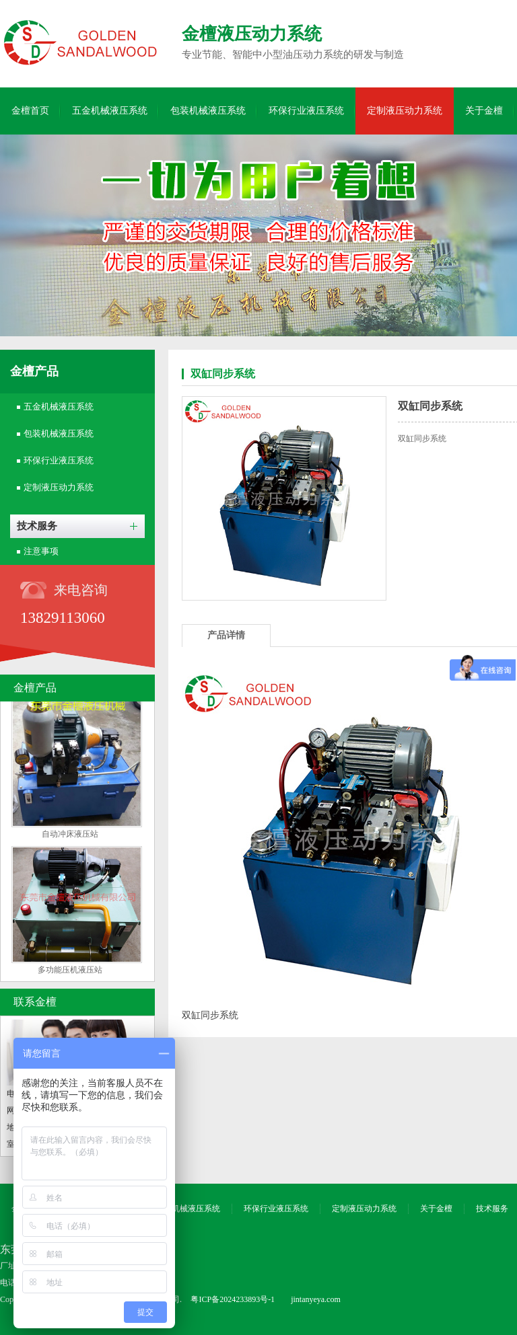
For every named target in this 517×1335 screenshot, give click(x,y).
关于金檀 (484, 111)
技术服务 (37, 526)
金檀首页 (30, 111)
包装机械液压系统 (208, 111)
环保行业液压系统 (306, 111)
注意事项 (41, 551)
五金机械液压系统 (109, 111)
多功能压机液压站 (70, 972)
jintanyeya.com (316, 1299)
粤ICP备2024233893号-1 (233, 1299)
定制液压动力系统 (404, 111)
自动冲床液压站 (70, 836)
